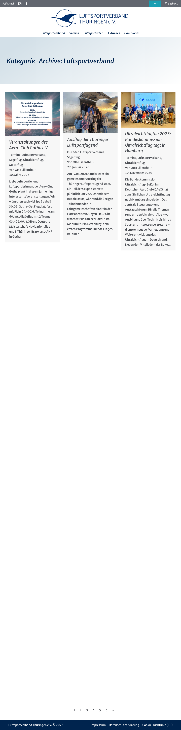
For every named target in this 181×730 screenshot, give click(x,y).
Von (21, 170)
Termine (14, 155)
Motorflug (16, 165)
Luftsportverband (33, 155)
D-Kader (73, 152)
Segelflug (15, 160)
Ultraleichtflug (33, 160)
